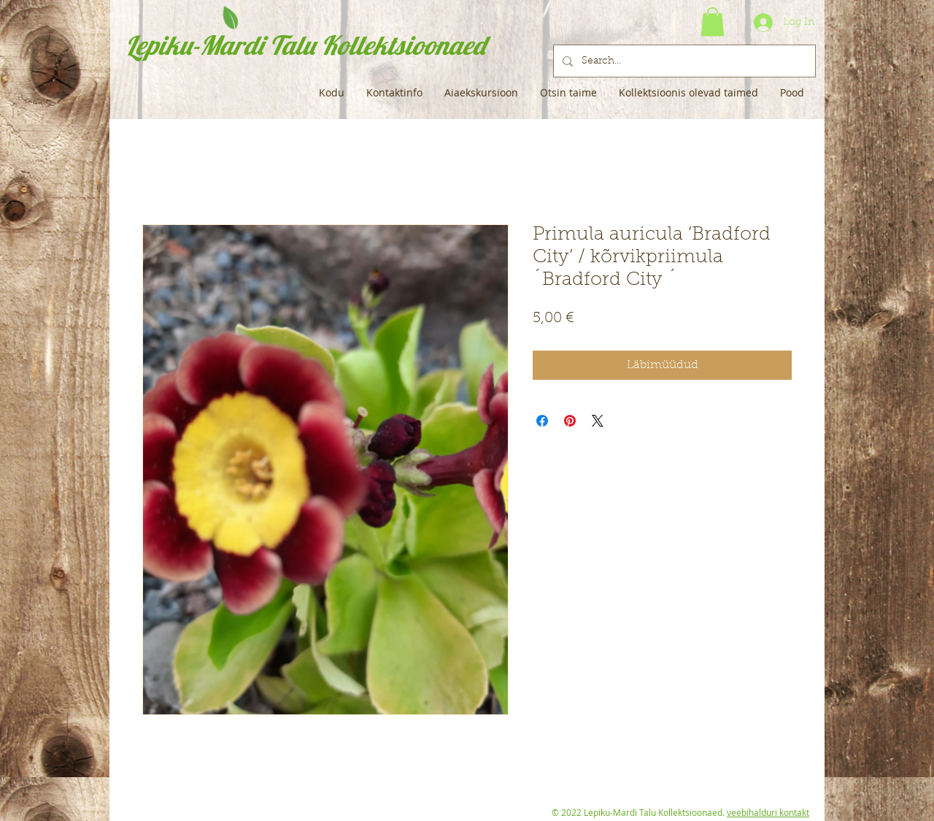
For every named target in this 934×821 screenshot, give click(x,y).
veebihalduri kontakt (768, 812)
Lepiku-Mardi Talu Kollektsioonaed (305, 44)
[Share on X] (597, 420)
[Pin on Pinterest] (570, 420)
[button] (712, 21)
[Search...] (683, 61)
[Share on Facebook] (542, 420)
